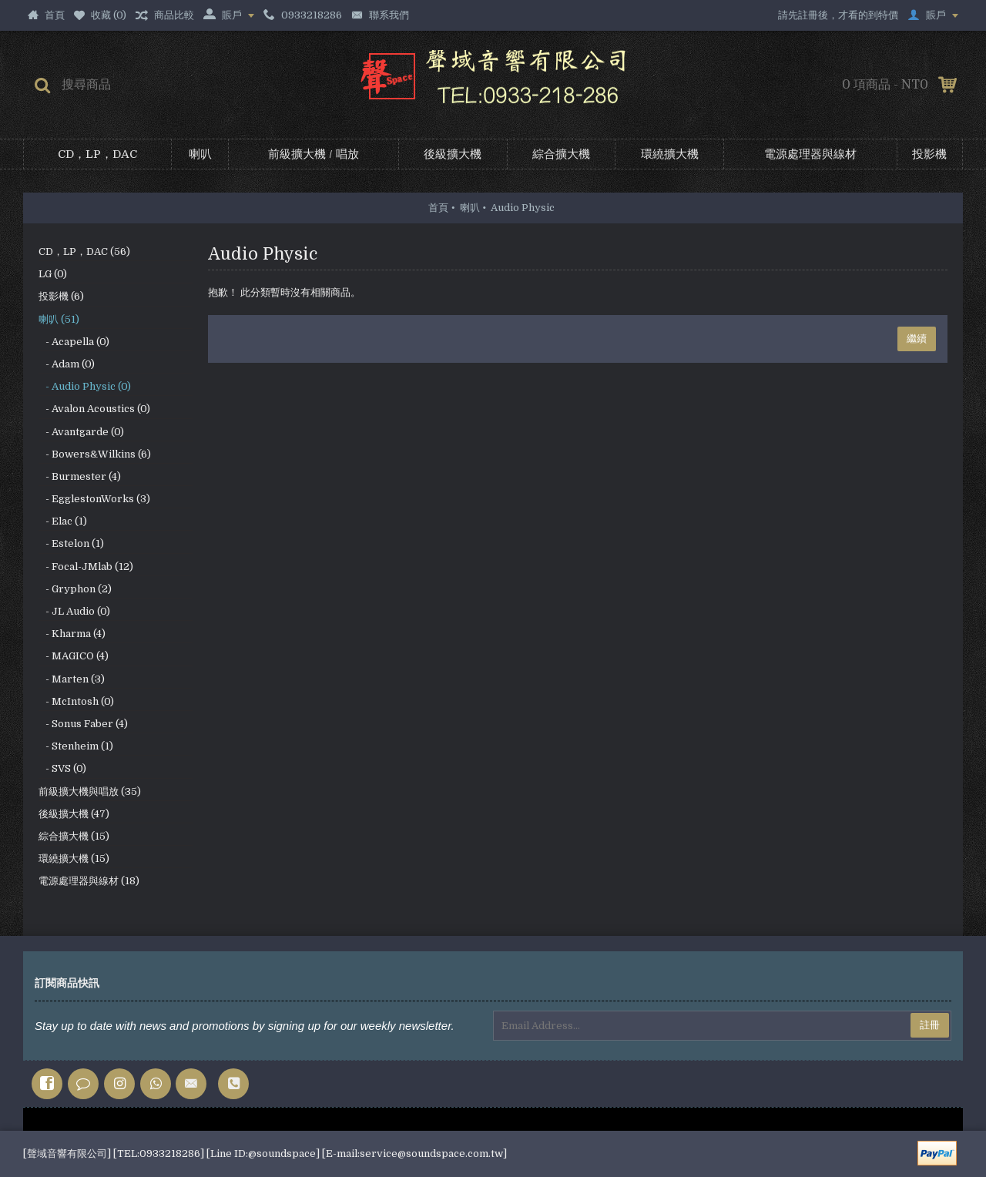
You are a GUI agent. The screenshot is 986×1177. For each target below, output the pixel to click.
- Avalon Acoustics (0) (94, 408)
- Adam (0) (67, 364)
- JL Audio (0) (74, 611)
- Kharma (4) (72, 633)
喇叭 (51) (59, 319)
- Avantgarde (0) (81, 432)
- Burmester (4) (80, 476)
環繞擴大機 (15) (74, 858)
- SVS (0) (62, 768)
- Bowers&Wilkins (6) (95, 454)
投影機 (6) (61, 296)
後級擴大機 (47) (74, 814)
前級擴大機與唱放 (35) (90, 791)
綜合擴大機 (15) (74, 836)
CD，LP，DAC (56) (84, 251)
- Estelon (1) (71, 543)
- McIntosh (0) (76, 701)
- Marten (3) (72, 679)
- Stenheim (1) (76, 746)
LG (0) (53, 274)
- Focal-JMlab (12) (86, 566)
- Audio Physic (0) (85, 386)
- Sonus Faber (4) (83, 723)
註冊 (930, 1025)
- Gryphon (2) (75, 589)
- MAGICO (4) (74, 656)
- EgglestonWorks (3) (94, 499)
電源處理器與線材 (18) (89, 881)
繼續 (917, 338)
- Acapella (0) (74, 341)
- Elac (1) (63, 521)
